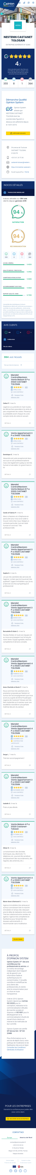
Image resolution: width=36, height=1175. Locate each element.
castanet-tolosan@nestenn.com (22, 162)
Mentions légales (10, 1160)
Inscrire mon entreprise (18, 1119)
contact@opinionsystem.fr (18, 1142)
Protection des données (10, 1162)
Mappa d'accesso (18, 1153)
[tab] (10, 1137)
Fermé (27, 172)
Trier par (11, 365)
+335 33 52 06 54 (18, 1145)
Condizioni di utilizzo (25, 1160)
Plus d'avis (18, 939)
